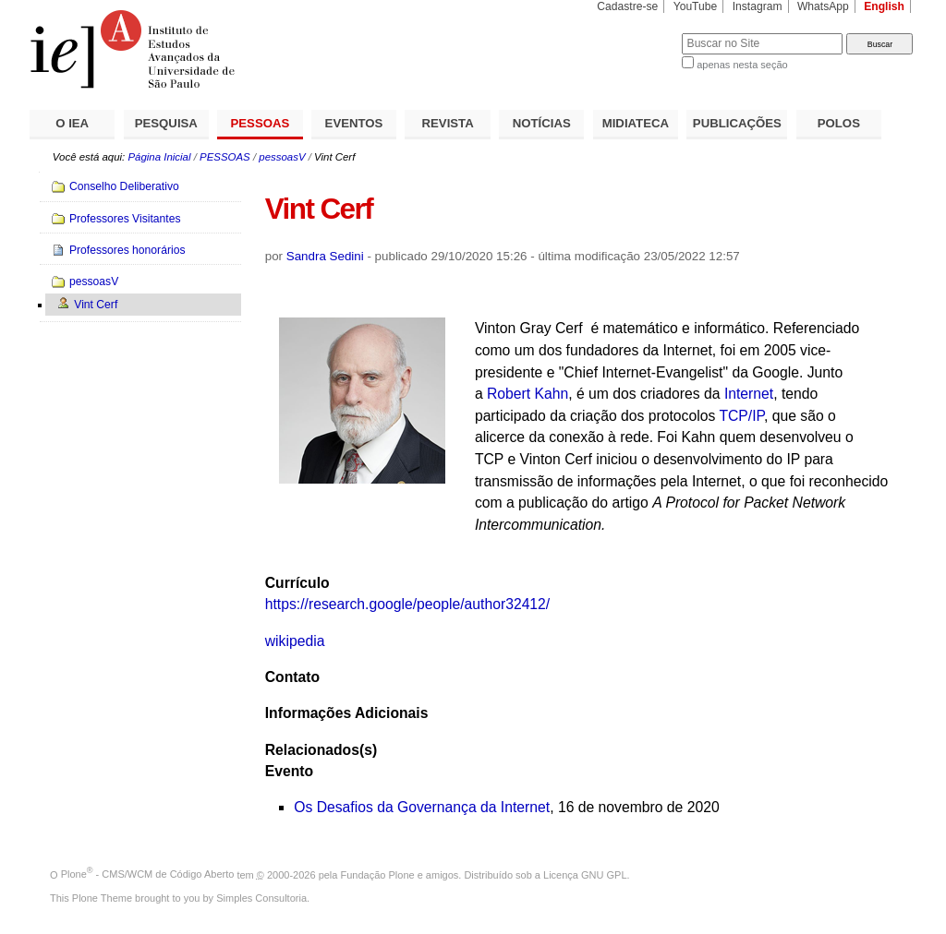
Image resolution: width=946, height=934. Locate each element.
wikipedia (295, 641)
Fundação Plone (378, 874)
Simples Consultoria (261, 898)
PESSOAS (260, 123)
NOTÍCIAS (542, 123)
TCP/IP (741, 416)
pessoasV (282, 156)
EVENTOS (354, 123)
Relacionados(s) (321, 750)
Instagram (757, 6)
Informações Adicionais (347, 713)
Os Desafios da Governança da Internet (422, 807)
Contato (292, 677)
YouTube (695, 6)
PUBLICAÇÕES (737, 123)
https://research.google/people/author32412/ (408, 604)
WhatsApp (823, 6)
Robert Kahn (527, 393)
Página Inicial (158, 156)
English (884, 6)
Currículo (297, 583)
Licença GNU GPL (584, 874)
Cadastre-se (627, 6)
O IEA (72, 123)
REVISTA (448, 123)
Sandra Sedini (325, 256)
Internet (748, 393)
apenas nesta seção (742, 64)
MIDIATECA (635, 123)
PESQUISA (166, 123)
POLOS (839, 123)
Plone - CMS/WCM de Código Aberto (148, 874)
